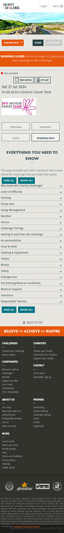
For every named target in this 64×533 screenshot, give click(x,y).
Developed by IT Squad (21, 528)
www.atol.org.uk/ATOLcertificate (27, 526)
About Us (8, 400)
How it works (8, 441)
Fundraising (38, 407)
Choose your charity (42, 351)
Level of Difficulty (11, 192)
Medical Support (11, 289)
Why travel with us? (11, 411)
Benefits (6, 377)
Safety (5, 271)
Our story (6, 407)
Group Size (7, 204)
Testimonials (8, 388)
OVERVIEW (16, 127)
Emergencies (9, 277)
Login (43, 6)
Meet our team (9, 426)
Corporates (10, 362)
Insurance (7, 295)
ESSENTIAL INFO (45, 138)
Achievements (8, 414)
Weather (6, 216)
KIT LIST (45, 80)
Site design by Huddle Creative (48, 528)
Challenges (7, 373)
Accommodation (11, 240)
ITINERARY (45, 127)
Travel (36, 418)
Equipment (38, 426)
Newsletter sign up (42, 377)
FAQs (4, 452)
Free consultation (10, 392)
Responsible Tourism (14, 301)
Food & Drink (9, 246)
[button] (56, 6)
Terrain (5, 222)
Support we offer (10, 380)
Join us (5, 422)
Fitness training (40, 411)
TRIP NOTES (26, 80)
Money (5, 265)
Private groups (9, 448)
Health (36, 422)
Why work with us (10, 369)
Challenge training (42, 414)
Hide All (9, 180)
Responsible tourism (12, 418)
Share (38, 42)
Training (6, 198)
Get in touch (39, 373)
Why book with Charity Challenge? (21, 186)
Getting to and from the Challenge (22, 234)
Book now (53, 42)
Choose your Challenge (13, 351)
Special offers (8, 354)
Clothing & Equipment (14, 253)
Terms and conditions (12, 456)
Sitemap (6, 464)
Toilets (5, 259)
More (5, 434)
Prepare (38, 400)
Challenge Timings (12, 228)
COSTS (15, 138)
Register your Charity (43, 358)
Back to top (34, 322)
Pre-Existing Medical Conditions (20, 283)
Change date (11, 42)
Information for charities (45, 354)
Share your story (10, 445)
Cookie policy (8, 467)
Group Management (13, 210)
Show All (26, 180)
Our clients (7, 384)
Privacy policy (8, 460)
